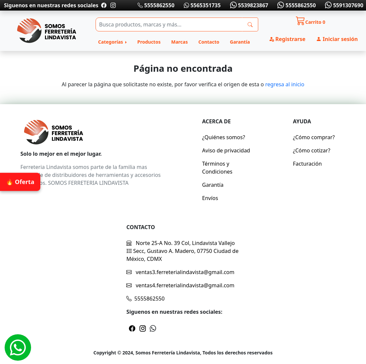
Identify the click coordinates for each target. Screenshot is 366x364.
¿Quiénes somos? (223, 137)
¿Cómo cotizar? (311, 150)
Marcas (179, 42)
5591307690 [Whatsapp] (343, 5)
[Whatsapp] (18, 347)
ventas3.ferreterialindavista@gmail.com (180, 272)
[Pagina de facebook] (103, 5)
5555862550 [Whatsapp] (296, 5)
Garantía (240, 42)
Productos (148, 42)
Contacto (208, 42)
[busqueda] (250, 24)
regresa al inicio (284, 84)
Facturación (307, 163)
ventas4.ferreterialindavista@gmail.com (180, 285)
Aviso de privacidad (226, 150)
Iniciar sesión (337, 39)
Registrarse (287, 39)
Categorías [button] (111, 42)
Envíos (210, 198)
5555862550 (156, 5)
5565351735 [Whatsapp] (202, 5)
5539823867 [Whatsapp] (248, 5)
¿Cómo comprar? (314, 137)
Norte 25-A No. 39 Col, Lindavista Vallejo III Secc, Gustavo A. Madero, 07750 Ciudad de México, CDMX (182, 251)
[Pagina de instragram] (112, 5)
